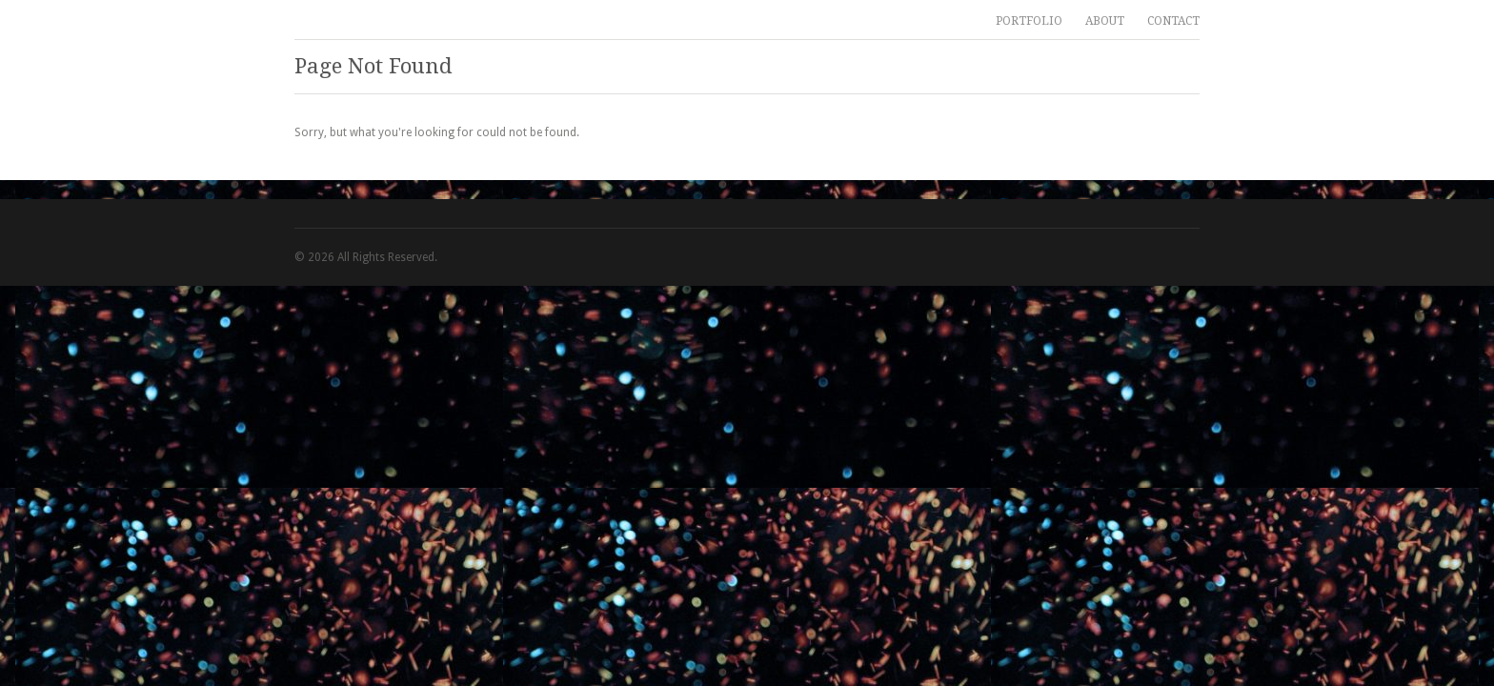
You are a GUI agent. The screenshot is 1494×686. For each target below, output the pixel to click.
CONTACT (1173, 21)
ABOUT (1104, 21)
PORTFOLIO (1029, 21)
